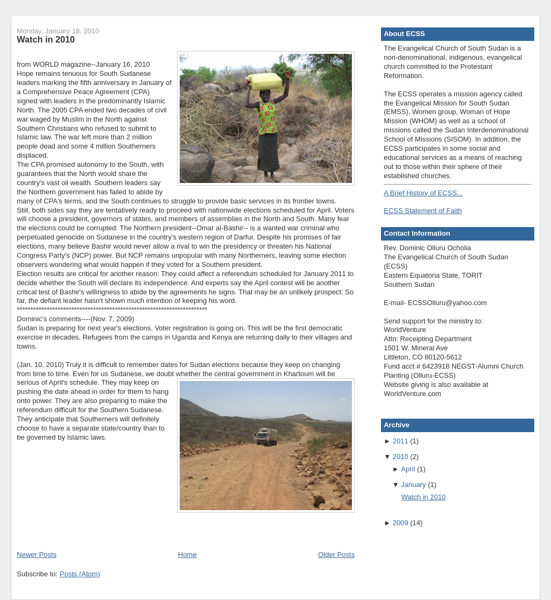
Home (187, 554)
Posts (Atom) (80, 574)
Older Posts (336, 554)
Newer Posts (36, 554)
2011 (400, 441)
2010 (400, 457)
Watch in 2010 (46, 39)
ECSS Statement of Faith (423, 211)
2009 (400, 523)
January (413, 485)
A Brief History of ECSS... (423, 193)
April (408, 469)
